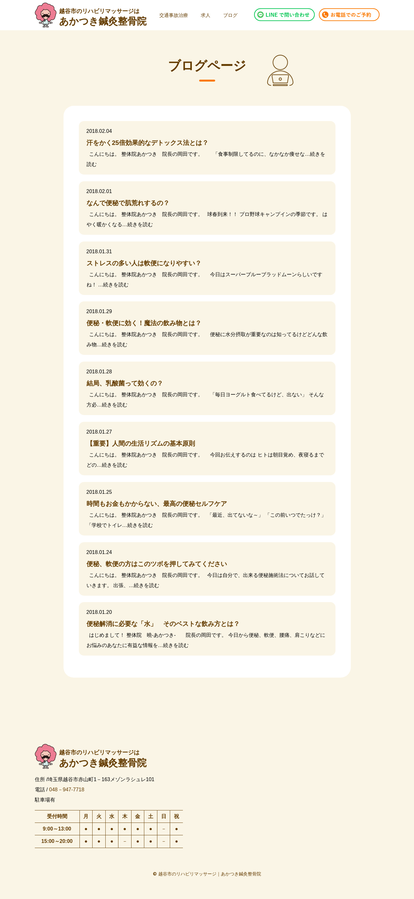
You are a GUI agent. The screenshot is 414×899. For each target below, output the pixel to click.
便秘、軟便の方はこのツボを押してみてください (157, 563)
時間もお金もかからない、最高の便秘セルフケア (157, 503)
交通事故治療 (173, 15)
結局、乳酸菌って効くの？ (125, 383)
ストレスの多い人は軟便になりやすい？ (144, 263)
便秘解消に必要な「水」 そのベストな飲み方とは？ (163, 623)
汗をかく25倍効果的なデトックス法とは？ (147, 142)
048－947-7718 (66, 789)
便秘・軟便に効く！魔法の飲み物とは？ (144, 323)
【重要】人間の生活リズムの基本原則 (141, 443)
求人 (205, 15)
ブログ (230, 15)
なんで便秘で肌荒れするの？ (128, 202)
